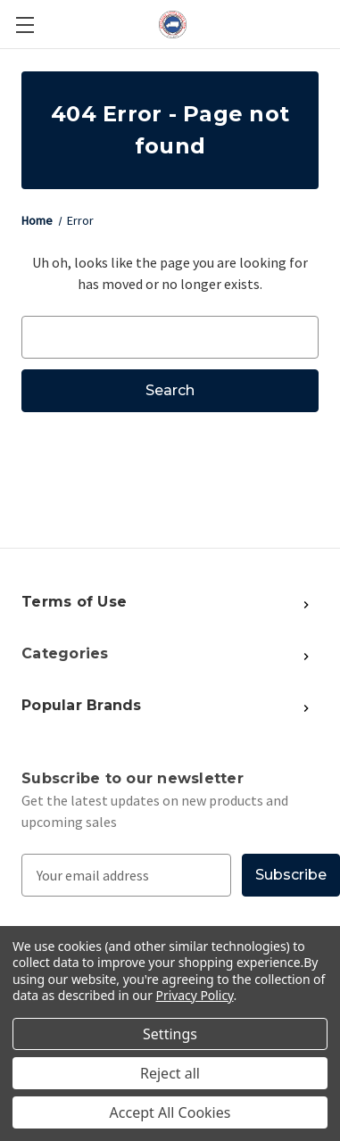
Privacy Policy (195, 995)
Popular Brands (81, 705)
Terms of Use (74, 601)
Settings (170, 1034)
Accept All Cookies (170, 1112)
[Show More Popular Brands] (223, 603)
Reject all (170, 1073)
